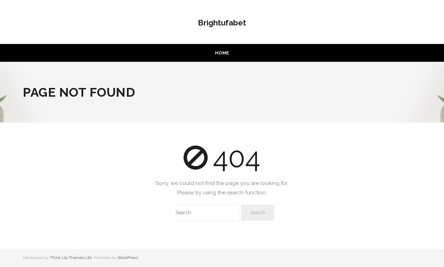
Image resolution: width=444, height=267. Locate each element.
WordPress (127, 257)
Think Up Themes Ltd (71, 257)
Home (222, 52)
